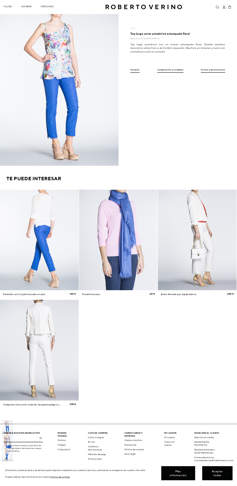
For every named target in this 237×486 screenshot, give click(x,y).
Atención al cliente (204, 437)
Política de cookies (134, 449)
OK (40, 438)
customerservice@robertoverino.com (213, 460)
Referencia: (136, 38)
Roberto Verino (144, 7)
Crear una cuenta (169, 443)
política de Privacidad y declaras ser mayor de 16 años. (25, 448)
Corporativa (64, 449)
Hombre (26, 6)
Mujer (8, 6)
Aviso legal (130, 453)
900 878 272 (200, 445)
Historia (62, 440)
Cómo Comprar (96, 437)
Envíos (91, 441)
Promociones (95, 458)
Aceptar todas (217, 473)
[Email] (20, 438)
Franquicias (130, 444)
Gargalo (62, 444)
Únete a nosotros (133, 440)
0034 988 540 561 (203, 452)
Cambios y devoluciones (95, 448)
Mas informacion (178, 473)
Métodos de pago (97, 454)
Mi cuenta (169, 437)
